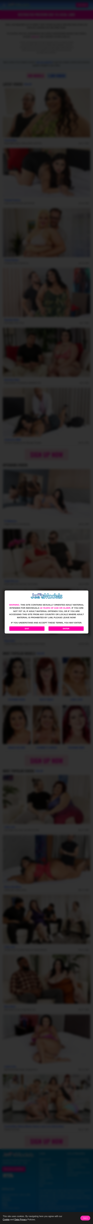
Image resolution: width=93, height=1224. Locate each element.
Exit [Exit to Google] (27, 628)
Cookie (6, 1219)
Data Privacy (20, 1219)
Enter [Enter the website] (66, 628)
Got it (85, 1218)
